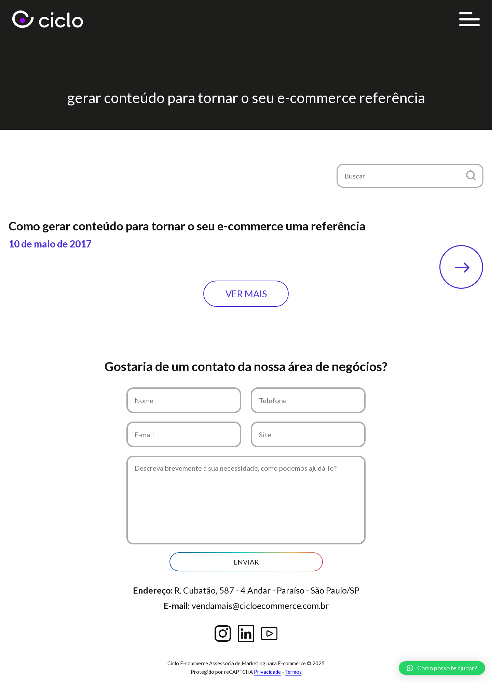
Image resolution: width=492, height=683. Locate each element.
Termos (293, 672)
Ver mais (246, 293)
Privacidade (267, 672)
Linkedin (246, 633)
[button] (471, 175)
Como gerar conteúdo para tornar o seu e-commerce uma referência (187, 225)
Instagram (223, 633)
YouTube (269, 633)
